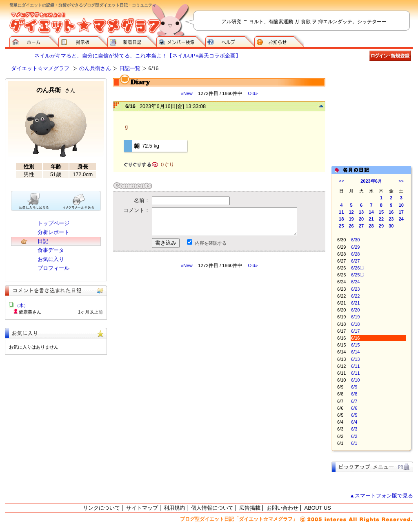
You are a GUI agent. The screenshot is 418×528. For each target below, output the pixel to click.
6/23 (355, 289)
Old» (253, 93)
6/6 (354, 408)
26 (351, 225)
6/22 (355, 296)
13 (361, 212)
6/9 (354, 386)
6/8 (354, 393)
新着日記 (131, 41)
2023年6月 (371, 181)
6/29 (355, 247)
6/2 (354, 436)
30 (391, 225)
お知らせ (279, 41)
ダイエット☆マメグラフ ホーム (33, 41)
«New (186, 93)
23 (391, 219)
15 (381, 212)
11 (341, 212)
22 (381, 219)
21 (371, 219)
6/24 (355, 281)
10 (401, 205)
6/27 (355, 260)
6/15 (355, 344)
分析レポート (53, 232)
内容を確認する (211, 243)
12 (351, 212)
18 (341, 219)
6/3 (354, 428)
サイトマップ (142, 508)
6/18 (355, 324)
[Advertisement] (189, 342)
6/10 (355, 380)
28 (371, 225)
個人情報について (212, 508)
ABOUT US (318, 508)
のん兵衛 (56, 89)
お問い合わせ (282, 508)
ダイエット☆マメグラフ (40, 68)
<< (341, 181)
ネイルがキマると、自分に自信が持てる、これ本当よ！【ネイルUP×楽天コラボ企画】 (137, 56)
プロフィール (53, 268)
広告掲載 (249, 508)
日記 (43, 241)
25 (341, 225)
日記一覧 (129, 68)
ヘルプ (229, 41)
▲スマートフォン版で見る (381, 496)
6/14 (355, 351)
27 (361, 225)
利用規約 (174, 508)
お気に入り (51, 259)
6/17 (355, 331)
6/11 (355, 366)
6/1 (354, 443)
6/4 (354, 422)
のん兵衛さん (95, 68)
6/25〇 (357, 274)
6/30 (355, 239)
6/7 (354, 401)
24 (401, 219)
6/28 (355, 254)
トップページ (53, 223)
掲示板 (82, 41)
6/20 (355, 309)
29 (381, 225)
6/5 (354, 415)
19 (351, 219)
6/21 (355, 302)
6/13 (355, 359)
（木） (21, 305)
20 (361, 219)
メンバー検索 (180, 41)
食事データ (51, 250)
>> (401, 181)
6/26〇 (357, 267)
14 (371, 212)
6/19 (355, 316)
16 (391, 212)
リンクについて (101, 508)
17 (401, 212)
